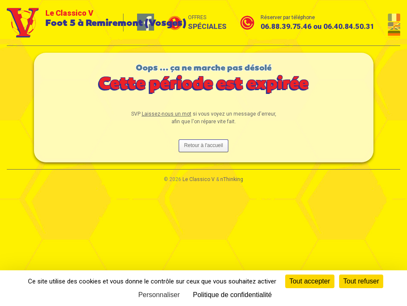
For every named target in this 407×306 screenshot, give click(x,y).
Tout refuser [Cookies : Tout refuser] (361, 281)
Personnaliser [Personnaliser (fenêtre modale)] (159, 294)
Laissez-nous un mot (166, 114)
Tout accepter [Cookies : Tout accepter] (309, 281)
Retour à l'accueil (203, 145)
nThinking (231, 179)
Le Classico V (198, 179)
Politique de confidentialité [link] (232, 294)
